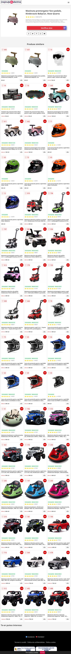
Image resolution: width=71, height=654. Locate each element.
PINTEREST (40, 637)
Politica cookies (51, 642)
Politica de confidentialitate (36, 642)
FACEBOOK (30, 637)
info (21, 80)
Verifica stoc (53, 28)
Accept (42, 652)
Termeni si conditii (20, 642)
